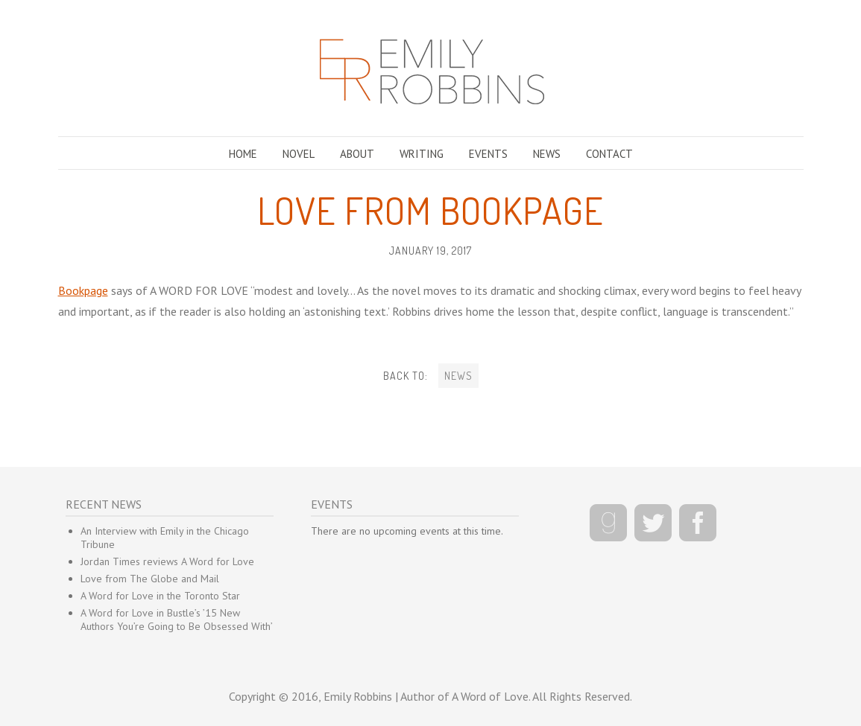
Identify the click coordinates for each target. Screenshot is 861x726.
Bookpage (83, 290)
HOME (243, 154)
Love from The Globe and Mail (150, 578)
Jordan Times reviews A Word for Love (167, 561)
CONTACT (609, 154)
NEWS (547, 154)
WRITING (422, 154)
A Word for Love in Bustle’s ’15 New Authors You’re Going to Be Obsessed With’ (177, 619)
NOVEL (299, 154)
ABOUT (357, 154)
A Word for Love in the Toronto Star (160, 595)
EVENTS (488, 154)
